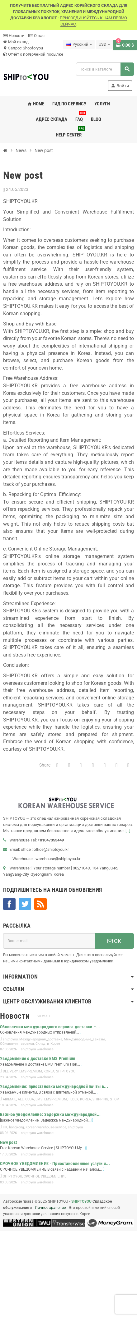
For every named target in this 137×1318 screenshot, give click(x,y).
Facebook (9, 904)
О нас (36, 35)
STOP (114, 1099)
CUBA (29, 1099)
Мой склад (16, 41)
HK (5, 1127)
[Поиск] (105, 69)
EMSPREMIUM (30, 1071)
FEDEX (73, 1099)
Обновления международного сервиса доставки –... (50, 1026)
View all (44, 1016)
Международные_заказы (84, 1039)
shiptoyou (10, 1039)
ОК (114, 941)
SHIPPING (100, 1099)
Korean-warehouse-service (46, 1127)
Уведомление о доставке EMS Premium (37, 1058)
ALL (21, 1099)
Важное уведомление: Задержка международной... (50, 1114)
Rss (40, 904)
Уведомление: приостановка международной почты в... (54, 1086)
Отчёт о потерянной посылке (33, 54)
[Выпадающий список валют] (104, 44)
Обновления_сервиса (17, 1044)
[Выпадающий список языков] (79, 44)
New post (8, 1142)
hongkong (16, 1127)
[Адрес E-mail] (49, 941)
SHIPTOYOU (65, 1071)
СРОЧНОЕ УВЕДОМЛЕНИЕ (45, 1176)
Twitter (25, 904)
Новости (14, 35)
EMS (39, 1099)
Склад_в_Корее (47, 1044)
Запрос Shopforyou (23, 48)
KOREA (49, 1071)
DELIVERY (10, 1071)
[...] (127, 830)
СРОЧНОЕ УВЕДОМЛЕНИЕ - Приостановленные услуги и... (55, 1163)
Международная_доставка (40, 1039)
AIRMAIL (9, 1099)
